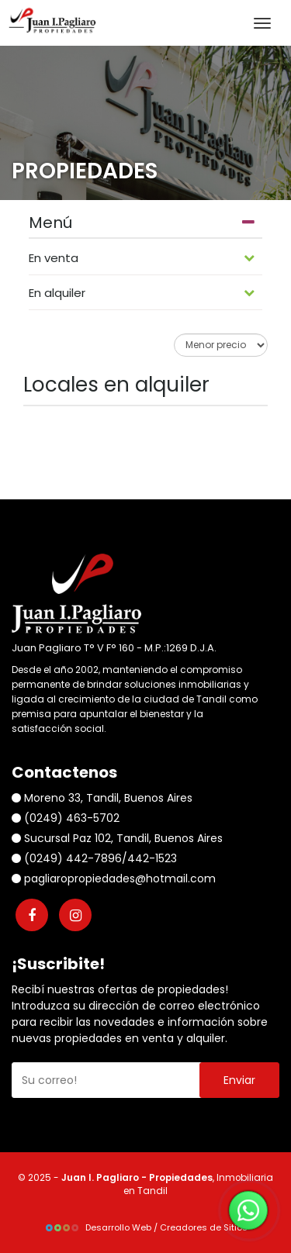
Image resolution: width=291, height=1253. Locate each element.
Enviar (239, 1080)
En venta (142, 258)
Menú (142, 223)
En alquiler (142, 293)
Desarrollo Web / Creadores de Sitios (146, 1227)
